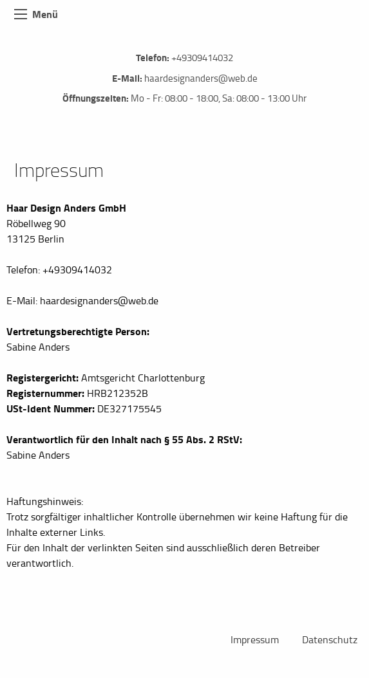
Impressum (255, 639)
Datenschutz (329, 639)
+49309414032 (202, 57)
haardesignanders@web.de (201, 78)
